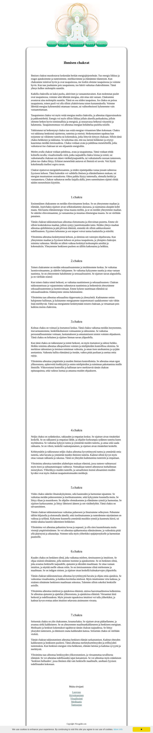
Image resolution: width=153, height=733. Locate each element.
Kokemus (102, 44)
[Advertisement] (76, 396)
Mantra (90, 44)
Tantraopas (76, 705)
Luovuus (76, 692)
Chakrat (63, 44)
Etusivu (52, 44)
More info (118, 729)
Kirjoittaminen (76, 695)
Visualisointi (76, 44)
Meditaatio (76, 701)
